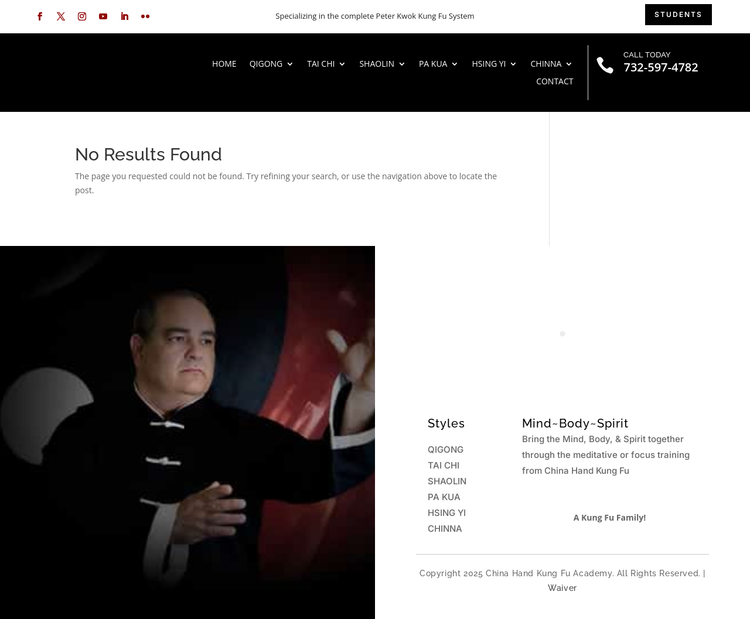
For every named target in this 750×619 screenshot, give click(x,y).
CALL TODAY (647, 54)
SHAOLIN (376, 64)
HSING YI (489, 64)
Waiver (562, 588)
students (678, 14)
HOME (224, 64)
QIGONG (266, 64)
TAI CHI (321, 64)
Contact (554, 82)
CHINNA (545, 64)
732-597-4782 (660, 67)
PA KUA (433, 64)
